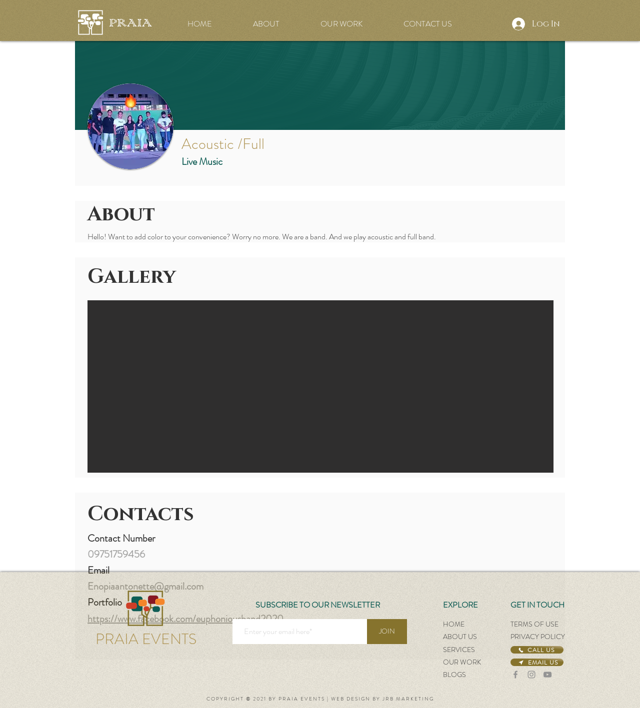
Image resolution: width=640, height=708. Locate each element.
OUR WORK (462, 662)
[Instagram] (531, 675)
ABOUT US (460, 637)
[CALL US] (537, 650)
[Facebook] (515, 675)
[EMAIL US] (537, 662)
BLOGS (454, 675)
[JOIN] (387, 631)
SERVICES (459, 650)
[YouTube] (547, 675)
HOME (453, 624)
